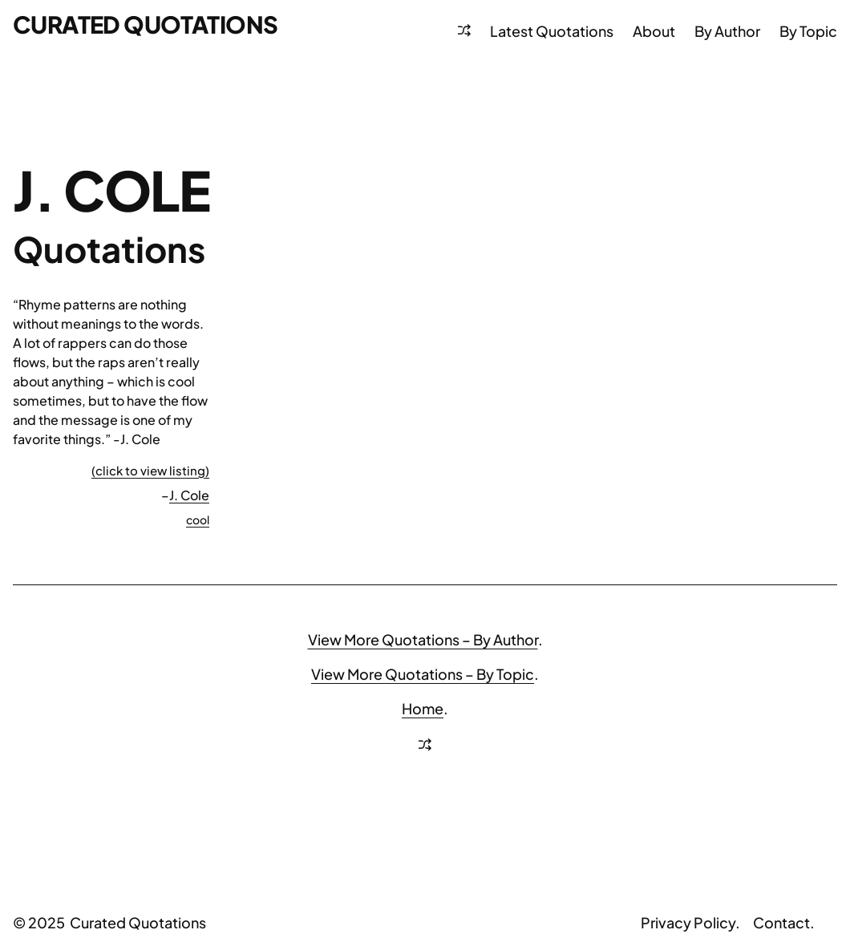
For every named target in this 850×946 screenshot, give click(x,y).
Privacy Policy (688, 922)
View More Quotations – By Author (423, 639)
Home (422, 708)
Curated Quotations (145, 24)
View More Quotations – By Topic (422, 674)
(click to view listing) (150, 470)
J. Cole (189, 495)
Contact (781, 922)
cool (197, 519)
